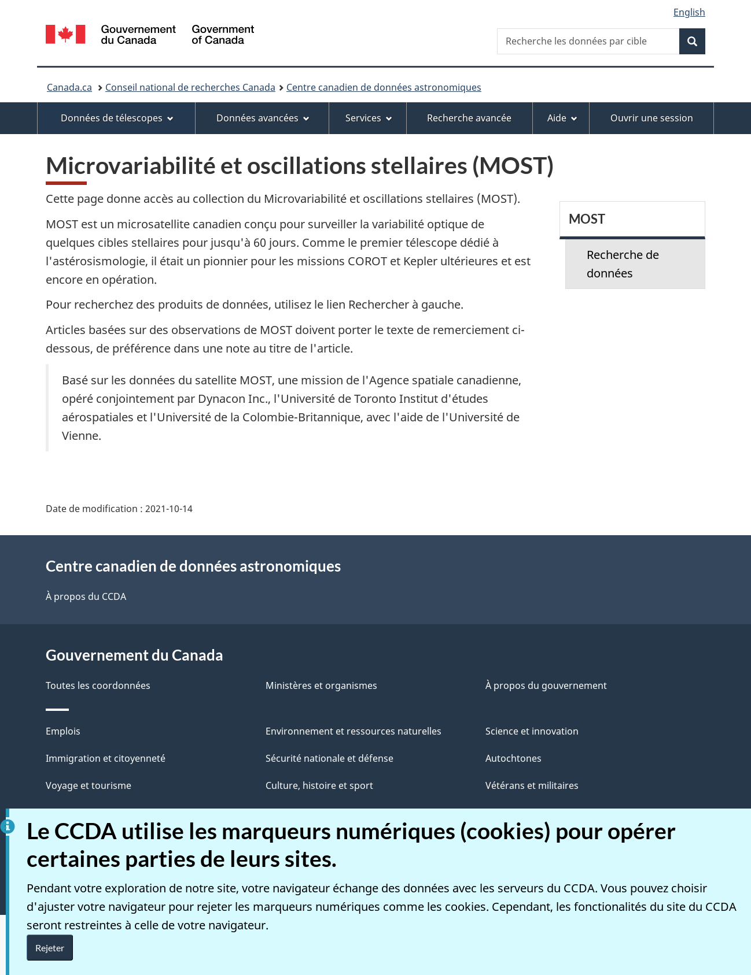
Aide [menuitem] (562, 118)
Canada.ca (69, 87)
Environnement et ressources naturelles (353, 731)
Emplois (63, 731)
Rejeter (49, 947)
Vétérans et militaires (532, 785)
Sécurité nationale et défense (329, 758)
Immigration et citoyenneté (105, 758)
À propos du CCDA (86, 596)
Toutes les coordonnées (98, 685)
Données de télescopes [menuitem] (117, 118)
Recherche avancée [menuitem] (469, 118)
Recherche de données (623, 264)
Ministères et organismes (321, 685)
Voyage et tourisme (88, 785)
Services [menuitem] (368, 118)
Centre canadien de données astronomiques (383, 87)
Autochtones (513, 758)
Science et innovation (532, 731)
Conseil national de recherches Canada (190, 87)
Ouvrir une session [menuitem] (651, 118)
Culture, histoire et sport (319, 785)
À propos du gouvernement (546, 685)
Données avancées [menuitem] (263, 118)
